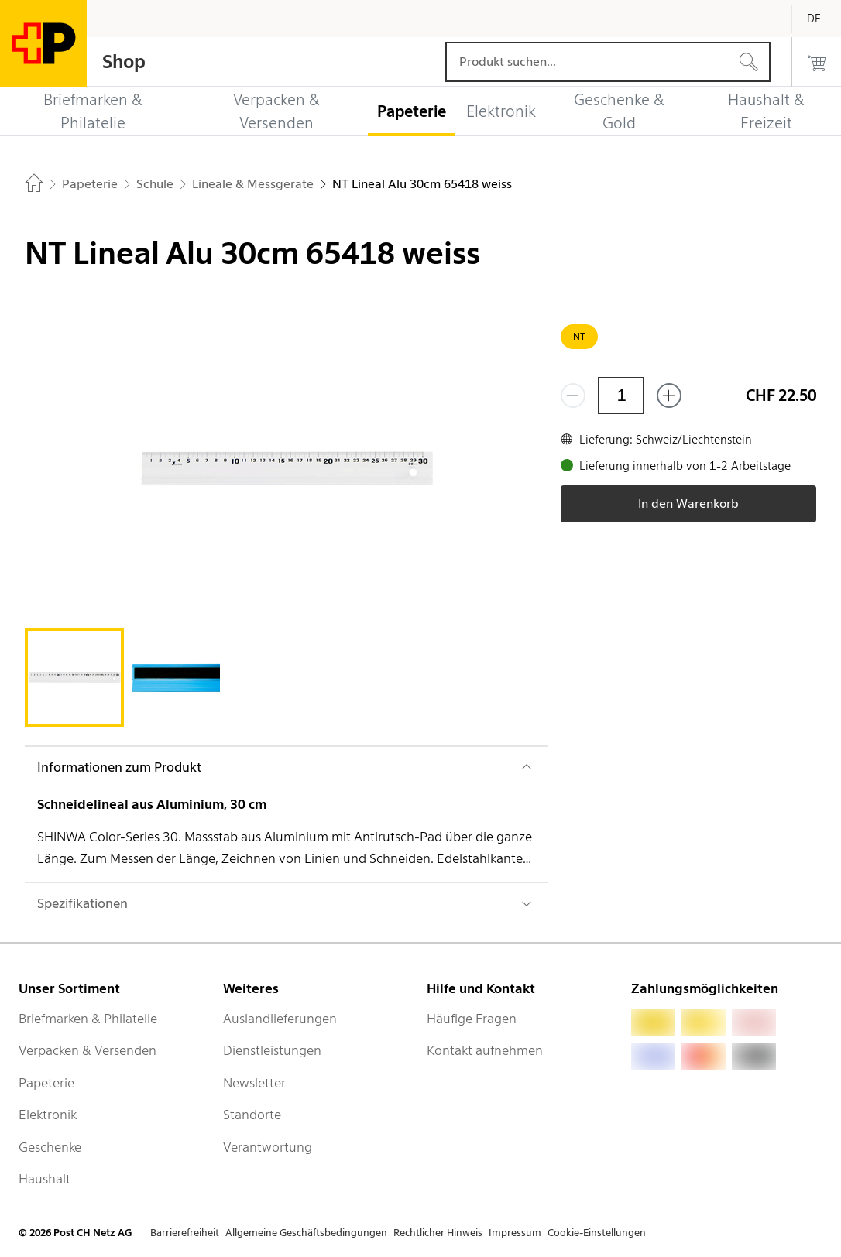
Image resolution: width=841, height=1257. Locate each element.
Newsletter (254, 1083)
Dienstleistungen (272, 1050)
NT (579, 336)
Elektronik (48, 1114)
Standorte (252, 1114)
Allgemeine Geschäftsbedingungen (306, 1232)
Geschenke (50, 1147)
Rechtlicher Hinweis (437, 1232)
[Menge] (621, 395)
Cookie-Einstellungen (597, 1232)
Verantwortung (267, 1147)
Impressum (515, 1232)
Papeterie (46, 1083)
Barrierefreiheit (184, 1232)
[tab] (74, 677)
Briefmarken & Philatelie (88, 1018)
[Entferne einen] (573, 395)
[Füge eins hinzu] (669, 395)
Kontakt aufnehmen (485, 1050)
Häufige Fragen (472, 1018)
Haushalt (44, 1179)
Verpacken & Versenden (87, 1050)
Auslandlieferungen (280, 1018)
